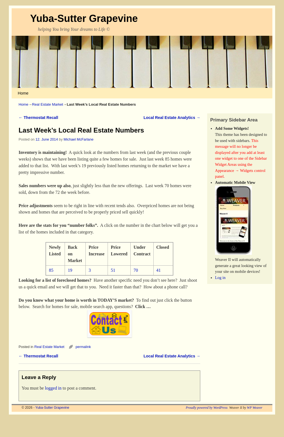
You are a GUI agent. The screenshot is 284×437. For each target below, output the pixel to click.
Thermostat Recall (38, 117)
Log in (220, 277)
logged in (53, 388)
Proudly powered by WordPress (207, 408)
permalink (83, 347)
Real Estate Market (47, 104)
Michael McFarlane (78, 139)
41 (158, 270)
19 (70, 270)
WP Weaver (254, 408)
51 (113, 270)
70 (135, 270)
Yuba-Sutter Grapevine (84, 18)
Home (23, 93)
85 (51, 270)
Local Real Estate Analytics (171, 117)
